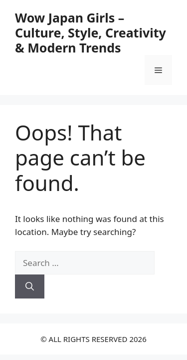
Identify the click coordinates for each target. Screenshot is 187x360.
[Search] (29, 286)
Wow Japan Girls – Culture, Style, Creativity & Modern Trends (90, 32)
